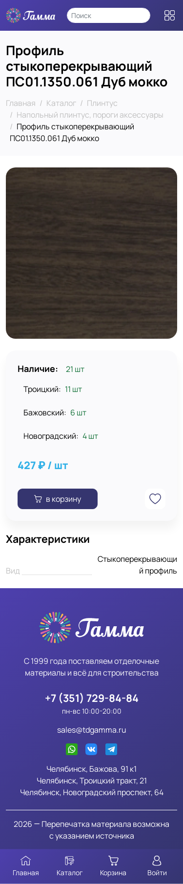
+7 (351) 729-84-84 (92, 698)
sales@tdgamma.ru (91, 729)
